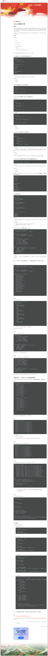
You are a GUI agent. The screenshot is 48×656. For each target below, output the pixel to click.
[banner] (4, 1)
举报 (45, 621)
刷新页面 (42, 626)
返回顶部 (45, 626)
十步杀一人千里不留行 (34, 5)
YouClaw (23, 1)
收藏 (44, 621)
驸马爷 (24, 618)
